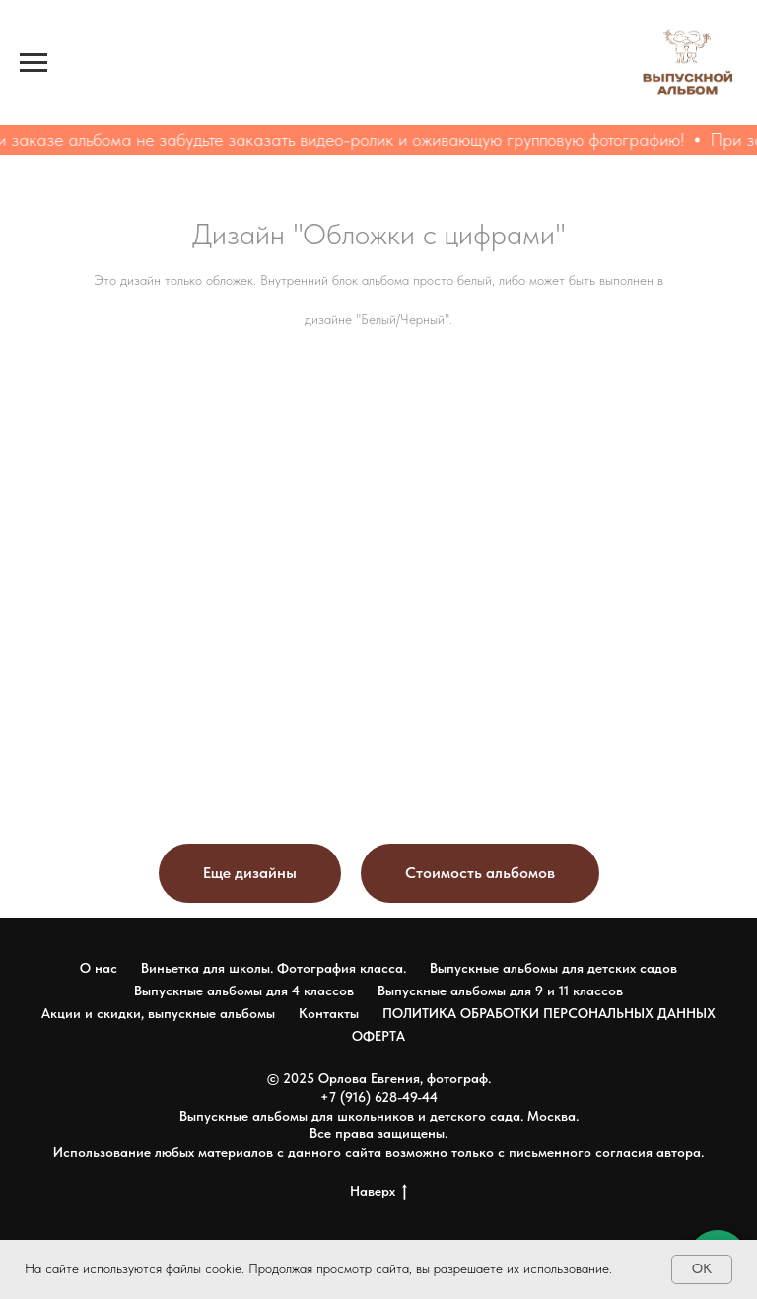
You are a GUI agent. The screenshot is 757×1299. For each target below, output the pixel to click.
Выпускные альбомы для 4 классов (244, 990)
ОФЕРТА (378, 1036)
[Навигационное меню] (33, 63)
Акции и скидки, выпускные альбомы (158, 1013)
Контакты (329, 1013)
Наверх (378, 1191)
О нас (98, 968)
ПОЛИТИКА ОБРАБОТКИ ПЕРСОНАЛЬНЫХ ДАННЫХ (549, 1013)
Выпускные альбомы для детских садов (553, 968)
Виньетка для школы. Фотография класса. (273, 968)
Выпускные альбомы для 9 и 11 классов (500, 990)
